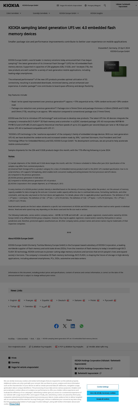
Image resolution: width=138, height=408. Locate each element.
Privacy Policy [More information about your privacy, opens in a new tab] (14, 406)
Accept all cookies (102, 401)
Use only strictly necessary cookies (103, 395)
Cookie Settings (103, 389)
